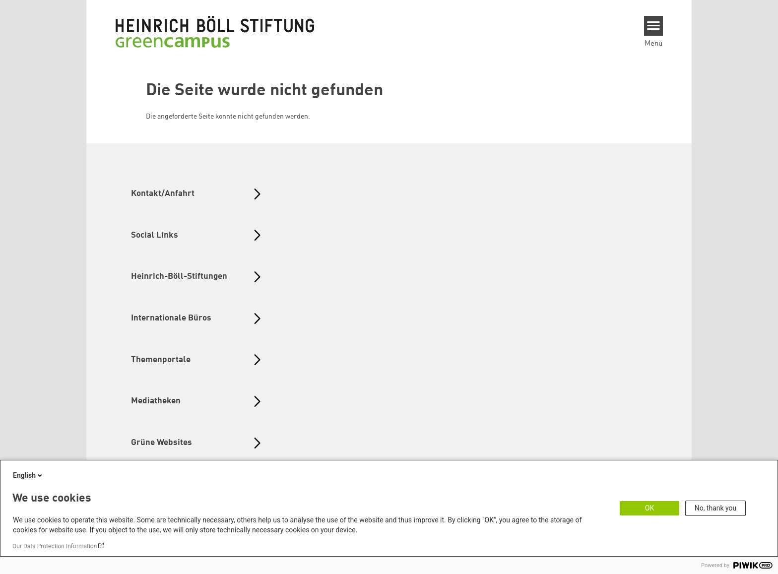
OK (649, 508)
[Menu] (653, 26)
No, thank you (716, 508)
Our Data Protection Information (54, 546)
